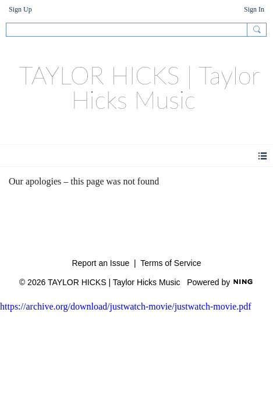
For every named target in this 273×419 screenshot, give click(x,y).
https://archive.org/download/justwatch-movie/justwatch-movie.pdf (125, 306)
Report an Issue (100, 263)
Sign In (254, 9)
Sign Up (20, 9)
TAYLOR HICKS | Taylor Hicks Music (139, 87)
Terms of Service (170, 263)
